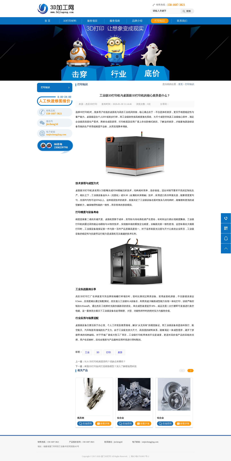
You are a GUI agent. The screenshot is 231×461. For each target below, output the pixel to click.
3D (98, 352)
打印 (108, 352)
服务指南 (115, 20)
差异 (120, 352)
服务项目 (92, 20)
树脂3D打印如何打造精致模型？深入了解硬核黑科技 (110, 366)
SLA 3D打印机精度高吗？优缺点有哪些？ (105, 361)
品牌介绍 (137, 20)
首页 (180, 84)
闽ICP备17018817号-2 (140, 456)
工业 (87, 352)
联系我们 (182, 20)
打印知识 (160, 20)
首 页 (47, 20)
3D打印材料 (70, 20)
